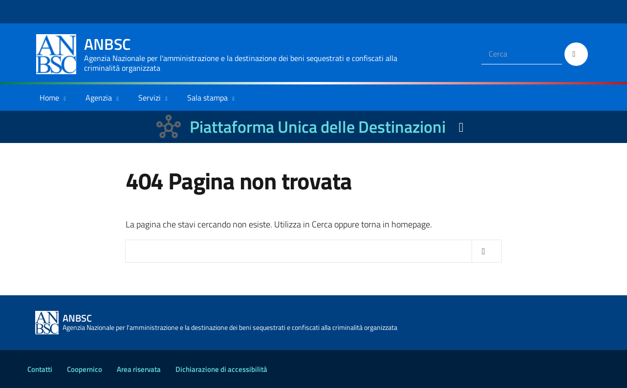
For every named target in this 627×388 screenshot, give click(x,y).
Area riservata (139, 369)
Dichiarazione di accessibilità (221, 369)
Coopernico (84, 369)
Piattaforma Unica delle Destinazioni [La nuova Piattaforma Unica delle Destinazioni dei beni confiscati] (318, 126)
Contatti (39, 369)
